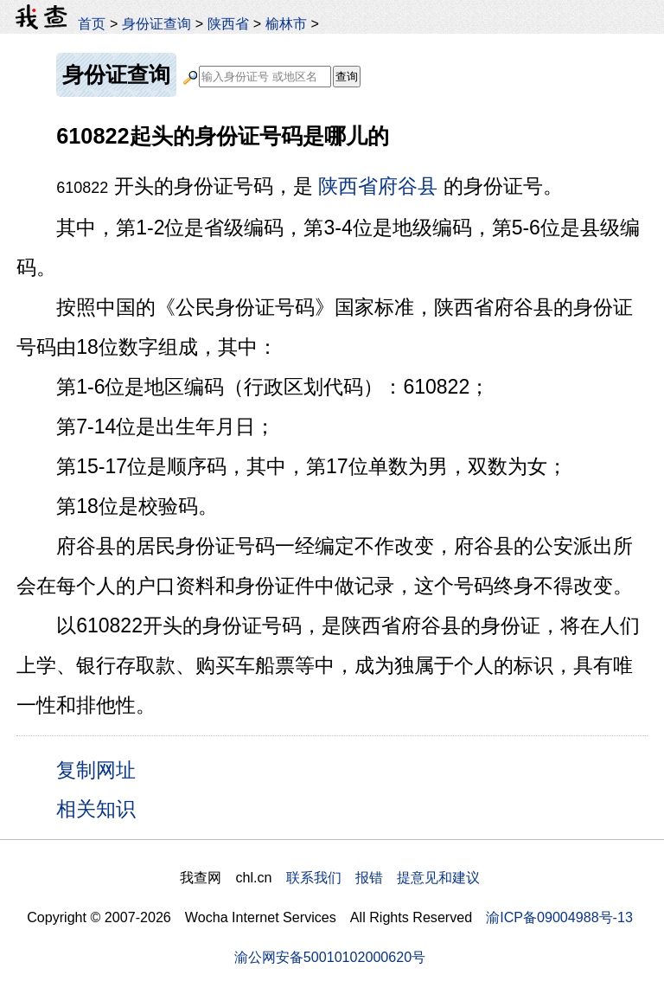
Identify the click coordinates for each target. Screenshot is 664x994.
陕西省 (228, 23)
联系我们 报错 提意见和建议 (383, 877)
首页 (91, 23)
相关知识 (96, 809)
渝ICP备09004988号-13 (559, 917)
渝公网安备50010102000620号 (329, 957)
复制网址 (102, 769)
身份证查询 (156, 23)
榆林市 (286, 23)
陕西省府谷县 (377, 186)
